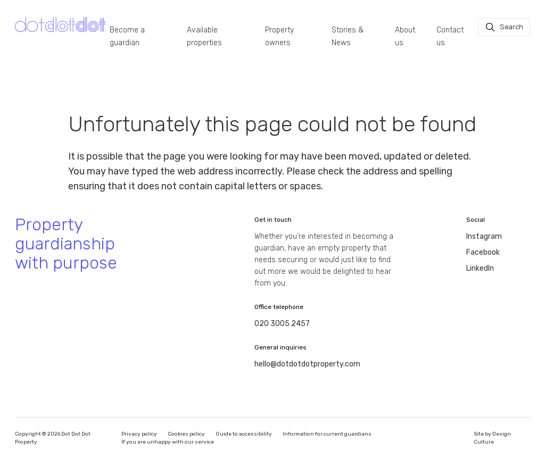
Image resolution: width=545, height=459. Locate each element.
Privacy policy (139, 434)
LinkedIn (480, 268)
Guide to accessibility (244, 434)
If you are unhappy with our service (167, 442)
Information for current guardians (327, 434)
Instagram (484, 236)
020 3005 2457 (282, 323)
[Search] (504, 27)
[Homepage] (60, 24)
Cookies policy (186, 434)
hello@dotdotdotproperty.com (307, 364)
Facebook (483, 252)
